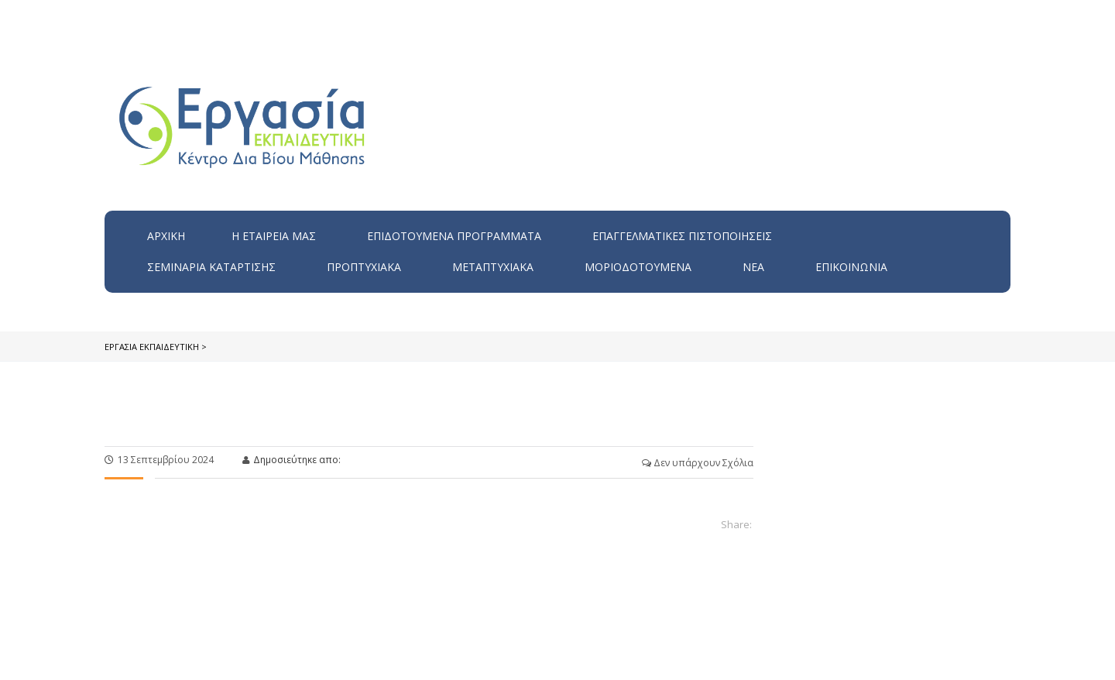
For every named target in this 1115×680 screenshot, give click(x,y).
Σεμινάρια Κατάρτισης (211, 266)
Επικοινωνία (851, 266)
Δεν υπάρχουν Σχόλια (697, 462)
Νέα (753, 266)
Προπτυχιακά (364, 266)
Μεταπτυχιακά (492, 266)
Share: (736, 524)
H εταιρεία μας (274, 235)
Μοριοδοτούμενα (638, 266)
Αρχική (166, 235)
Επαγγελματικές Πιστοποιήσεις (682, 235)
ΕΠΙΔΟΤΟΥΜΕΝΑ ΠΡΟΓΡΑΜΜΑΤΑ (454, 235)
